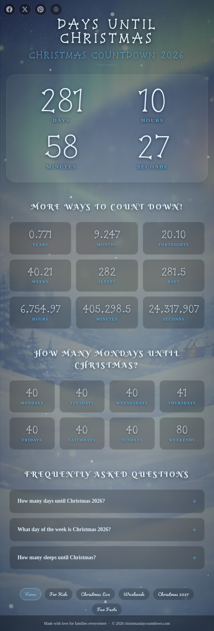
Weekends (134, 594)
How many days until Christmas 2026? (61, 501)
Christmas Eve (95, 594)
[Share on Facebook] (9, 9)
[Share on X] (25, 9)
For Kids (58, 594)
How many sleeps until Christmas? (57, 557)
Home (30, 594)
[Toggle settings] (56, 9)
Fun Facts (107, 609)
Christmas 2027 (173, 594)
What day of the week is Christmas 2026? (64, 529)
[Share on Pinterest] (40, 9)
